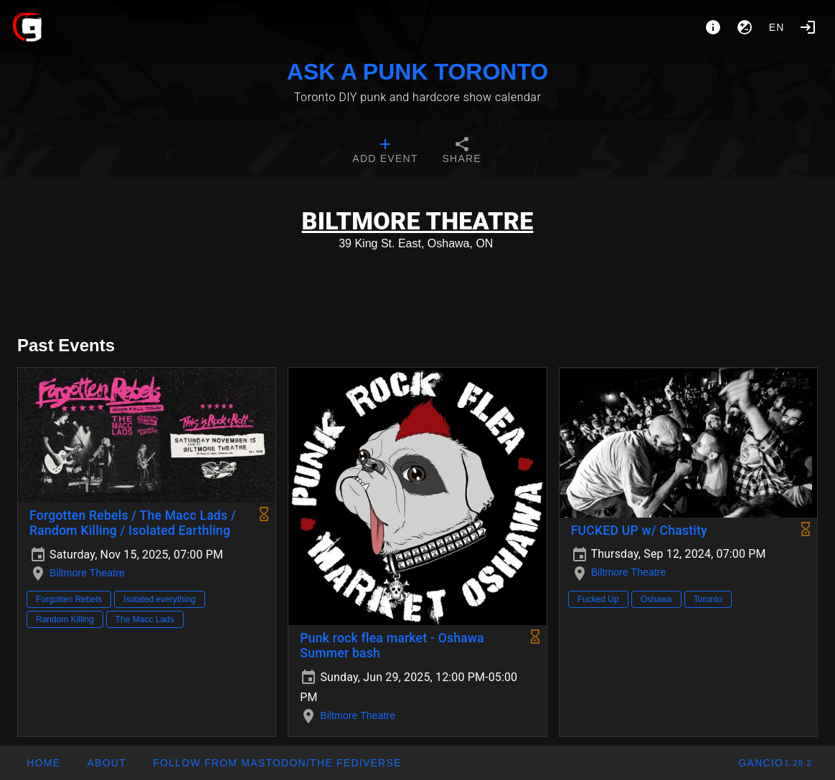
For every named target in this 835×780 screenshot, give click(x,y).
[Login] (808, 27)
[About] (713, 27)
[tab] (385, 152)
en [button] (777, 27)
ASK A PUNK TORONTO (417, 72)
